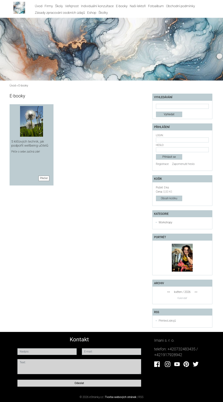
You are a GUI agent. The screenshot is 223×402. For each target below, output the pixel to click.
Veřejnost (72, 6)
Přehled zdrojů (167, 320)
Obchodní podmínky (180, 6)
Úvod (38, 6)
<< (168, 292)
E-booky (122, 6)
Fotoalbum (156, 6)
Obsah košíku (169, 198)
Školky (103, 13)
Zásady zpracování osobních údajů (60, 13)
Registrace (162, 164)
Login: (159, 135)
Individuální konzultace (97, 6)
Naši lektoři (138, 6)
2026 (187, 292)
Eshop (91, 13)
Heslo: (160, 145)
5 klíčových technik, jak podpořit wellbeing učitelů (29, 143)
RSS (140, 397)
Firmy (49, 6)
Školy (59, 6)
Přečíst (44, 178)
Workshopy (165, 222)
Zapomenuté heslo (183, 164)
